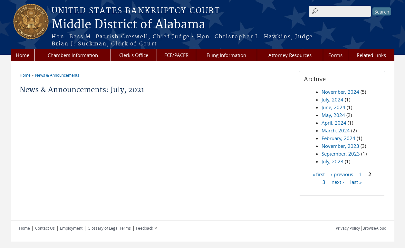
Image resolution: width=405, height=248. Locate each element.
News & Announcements (57, 75)
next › (338, 181)
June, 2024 (333, 107)
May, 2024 (333, 115)
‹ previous (342, 174)
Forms (335, 55)
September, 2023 (341, 153)
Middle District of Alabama (128, 24)
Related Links (371, 55)
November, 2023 (340, 146)
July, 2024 (332, 99)
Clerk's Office (133, 55)
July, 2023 (332, 161)
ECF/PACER (176, 55)
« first (319, 174)
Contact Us (45, 228)
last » (356, 181)
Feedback (146, 228)
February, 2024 (338, 138)
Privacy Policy (348, 228)
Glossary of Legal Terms (109, 228)
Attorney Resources (290, 55)
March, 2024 (336, 130)
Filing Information (226, 55)
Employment (71, 228)
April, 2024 (334, 122)
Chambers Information (73, 55)
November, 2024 (340, 92)
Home (22, 55)
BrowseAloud (374, 228)
